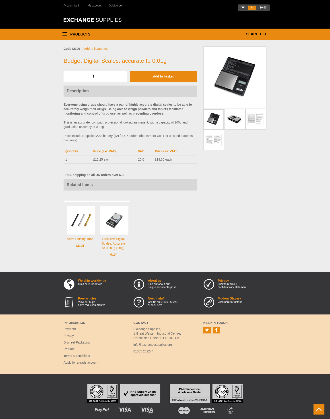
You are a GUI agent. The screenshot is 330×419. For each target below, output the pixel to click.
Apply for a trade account (81, 362)
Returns (69, 349)
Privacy (69, 335)
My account (94, 5)
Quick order (116, 5)
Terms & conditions (77, 356)
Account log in (72, 5)
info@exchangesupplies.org (152, 344)
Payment (70, 329)
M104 (113, 254)
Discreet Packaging (77, 342)
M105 (80, 245)
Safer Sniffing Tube (80, 239)
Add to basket (163, 76)
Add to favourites (95, 48)
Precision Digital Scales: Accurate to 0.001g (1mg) (113, 243)
